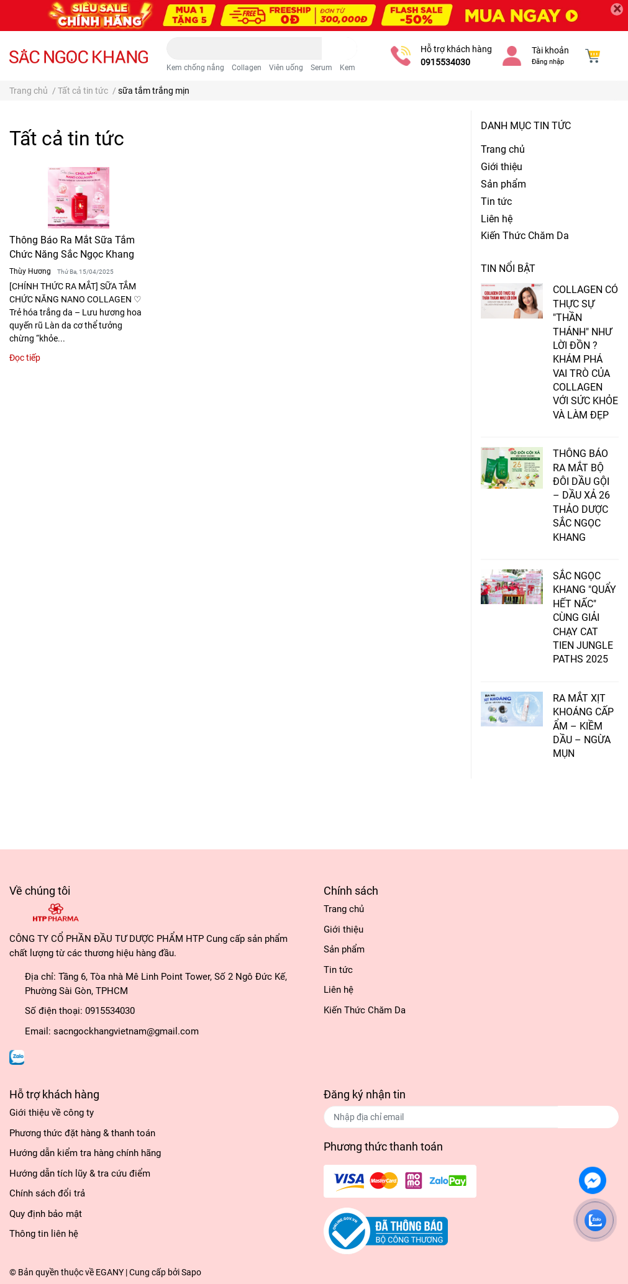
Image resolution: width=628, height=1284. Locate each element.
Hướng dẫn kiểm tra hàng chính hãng (85, 1153)
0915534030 (445, 62)
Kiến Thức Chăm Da (525, 236)
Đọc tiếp (24, 358)
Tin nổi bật (508, 268)
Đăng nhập (548, 62)
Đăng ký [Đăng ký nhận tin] (588, 1117)
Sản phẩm (503, 184)
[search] (339, 48)
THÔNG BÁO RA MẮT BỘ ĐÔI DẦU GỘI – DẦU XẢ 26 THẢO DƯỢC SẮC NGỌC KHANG (581, 495)
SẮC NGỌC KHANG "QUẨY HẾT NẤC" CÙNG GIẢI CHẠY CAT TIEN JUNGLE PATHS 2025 (584, 617)
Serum (321, 67)
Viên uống (286, 67)
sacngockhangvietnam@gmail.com (126, 1031)
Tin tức (496, 201)
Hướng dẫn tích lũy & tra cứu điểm (79, 1173)
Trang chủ (503, 149)
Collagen (247, 67)
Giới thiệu (501, 167)
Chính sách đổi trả (47, 1193)
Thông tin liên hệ (43, 1233)
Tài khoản (550, 50)
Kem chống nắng (195, 67)
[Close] (617, 9)
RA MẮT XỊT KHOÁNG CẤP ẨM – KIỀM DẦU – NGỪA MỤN (583, 726)
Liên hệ (496, 219)
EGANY (110, 1272)
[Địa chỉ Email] (471, 1117)
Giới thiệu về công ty (51, 1112)
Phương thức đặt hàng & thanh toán (82, 1133)
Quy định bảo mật (45, 1213)
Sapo (191, 1272)
